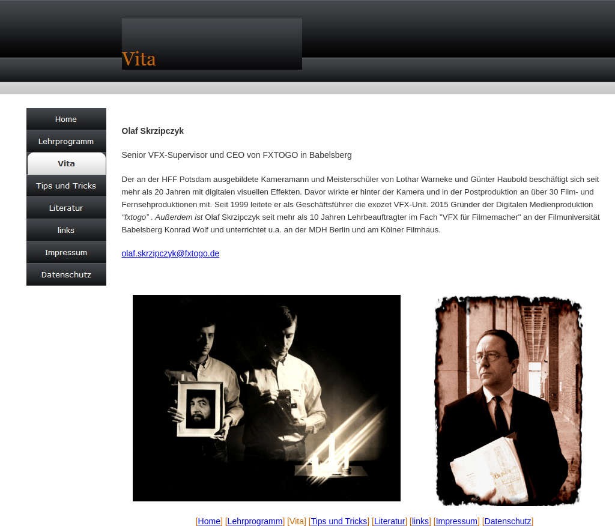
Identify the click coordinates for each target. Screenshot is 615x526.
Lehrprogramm (255, 521)
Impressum (456, 521)
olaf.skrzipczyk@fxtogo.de (171, 253)
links (420, 521)
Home (209, 521)
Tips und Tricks (339, 521)
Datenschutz (508, 521)
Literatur (389, 521)
